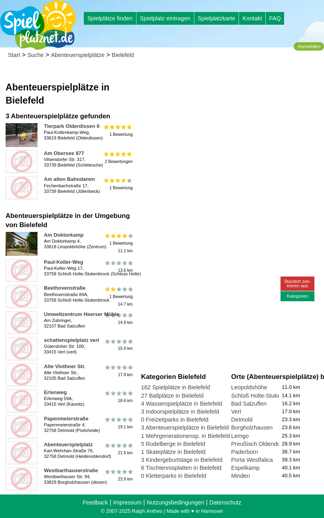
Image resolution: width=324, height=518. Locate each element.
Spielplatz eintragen (165, 18)
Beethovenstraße (64, 288)
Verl (236, 411)
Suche (36, 55)
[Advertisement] (231, 119)
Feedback (95, 502)
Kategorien (297, 296)
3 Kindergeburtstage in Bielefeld (182, 460)
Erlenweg (55, 392)
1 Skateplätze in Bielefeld (173, 452)
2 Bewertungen (118, 158)
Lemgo (240, 436)
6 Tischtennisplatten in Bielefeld (181, 468)
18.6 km (118, 397)
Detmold (242, 419)
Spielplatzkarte (216, 18)
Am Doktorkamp (63, 235)
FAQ (275, 18)
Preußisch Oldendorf (257, 444)
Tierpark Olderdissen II (71, 126)
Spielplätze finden (110, 18)
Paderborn (244, 452)
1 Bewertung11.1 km (118, 243)
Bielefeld (123, 55)
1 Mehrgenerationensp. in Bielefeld (185, 436)
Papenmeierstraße (66, 419)
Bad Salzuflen (249, 403)
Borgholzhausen (252, 427)
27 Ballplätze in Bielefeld (172, 395)
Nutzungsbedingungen (175, 502)
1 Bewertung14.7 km (118, 296)
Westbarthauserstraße (71, 470)
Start (14, 55)
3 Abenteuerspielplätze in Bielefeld (185, 427)
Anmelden (308, 46)
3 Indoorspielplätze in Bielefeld (180, 411)
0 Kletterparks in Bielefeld (173, 476)
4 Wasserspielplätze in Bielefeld (181, 403)
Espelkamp (245, 468)
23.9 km (118, 475)
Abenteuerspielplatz (68, 444)
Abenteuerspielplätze (78, 55)
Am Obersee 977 (64, 153)
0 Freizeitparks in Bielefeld (175, 419)
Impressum (127, 502)
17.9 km (118, 371)
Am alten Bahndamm (69, 179)
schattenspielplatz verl (71, 340)
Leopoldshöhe (249, 387)
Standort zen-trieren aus (297, 283)
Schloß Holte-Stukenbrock (264, 395)
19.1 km (118, 423)
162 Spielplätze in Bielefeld (175, 387)
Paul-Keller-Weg (63, 262)
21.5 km (118, 449)
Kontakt (252, 18)
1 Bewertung (118, 131)
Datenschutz (225, 502)
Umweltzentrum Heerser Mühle (81, 314)
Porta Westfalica (252, 460)
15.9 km (118, 345)
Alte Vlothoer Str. (64, 366)
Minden (240, 476)
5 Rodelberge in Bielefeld (173, 444)
